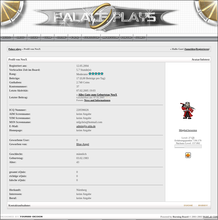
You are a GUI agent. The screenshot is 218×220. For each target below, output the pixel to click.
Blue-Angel (82, 144)
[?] (193, 137)
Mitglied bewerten (188, 130)
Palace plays (14, 49)
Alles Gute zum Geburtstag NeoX (97, 94)
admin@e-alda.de (86, 126)
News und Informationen (97, 100)
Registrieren (202, 49)
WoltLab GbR (210, 216)
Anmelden (190, 49)
